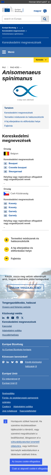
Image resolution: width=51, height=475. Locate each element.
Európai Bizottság (9, 28)
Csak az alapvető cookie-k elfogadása (30, 468)
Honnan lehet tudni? (39, 2)
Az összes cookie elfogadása (26, 461)
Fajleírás (8, 126)
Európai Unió (8, 383)
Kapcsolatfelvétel (28, 411)
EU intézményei (9, 379)
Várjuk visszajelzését (25, 288)
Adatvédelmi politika (11, 330)
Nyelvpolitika (8, 393)
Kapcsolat (7, 326)
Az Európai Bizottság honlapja (16, 349)
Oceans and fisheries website (16, 307)
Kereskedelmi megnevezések (13, 31)
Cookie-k (6, 406)
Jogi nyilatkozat (9, 411)
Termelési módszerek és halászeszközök (24, 117)
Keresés (45, 19)
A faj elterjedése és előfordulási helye (22, 121)
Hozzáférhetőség (10, 335)
